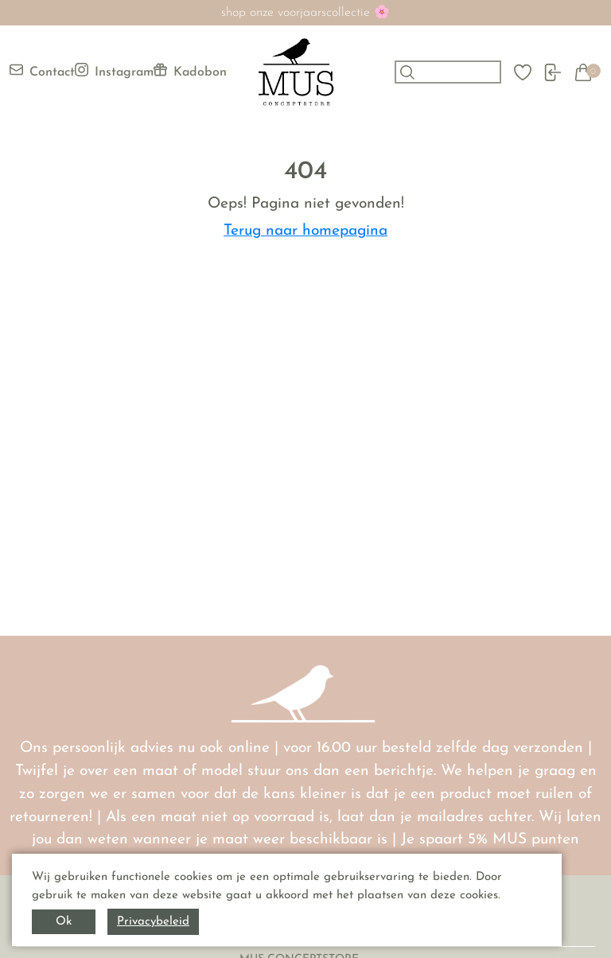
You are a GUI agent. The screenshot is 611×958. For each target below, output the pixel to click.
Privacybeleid (153, 922)
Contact (42, 71)
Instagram (114, 71)
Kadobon (190, 71)
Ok (64, 922)
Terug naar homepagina (305, 231)
